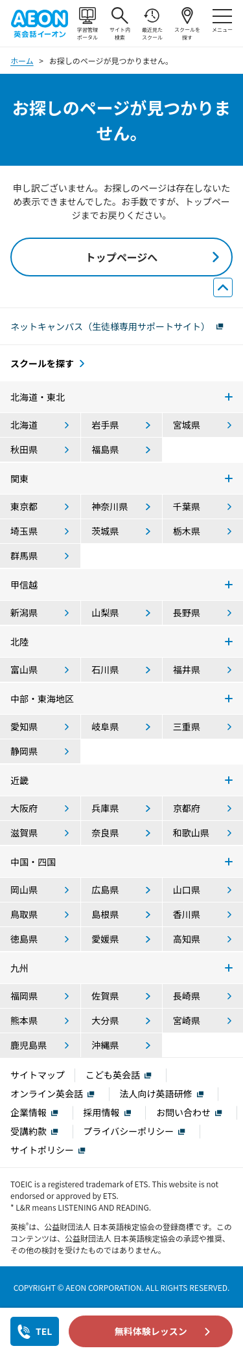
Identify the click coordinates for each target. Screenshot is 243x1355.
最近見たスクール (152, 24)
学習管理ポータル (87, 24)
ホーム (22, 60)
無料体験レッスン (151, 1331)
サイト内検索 (120, 24)
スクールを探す (187, 24)
